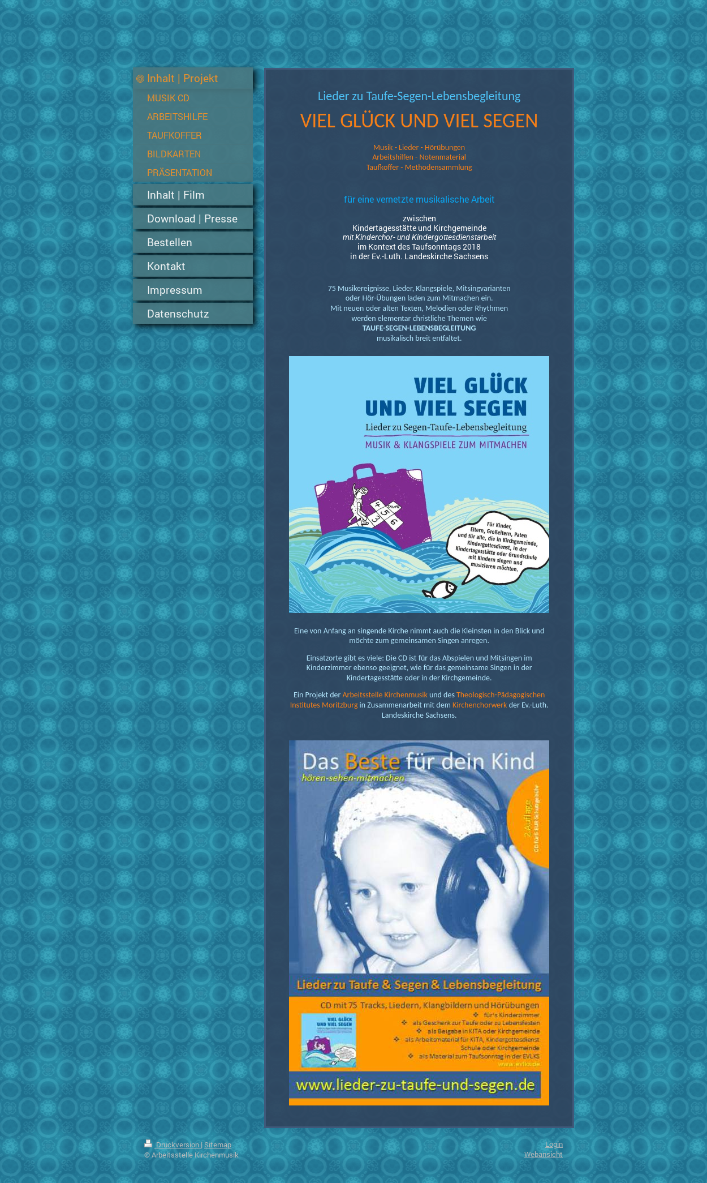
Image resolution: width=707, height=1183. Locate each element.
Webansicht (543, 1154)
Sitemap (217, 1144)
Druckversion (172, 1144)
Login (554, 1143)
